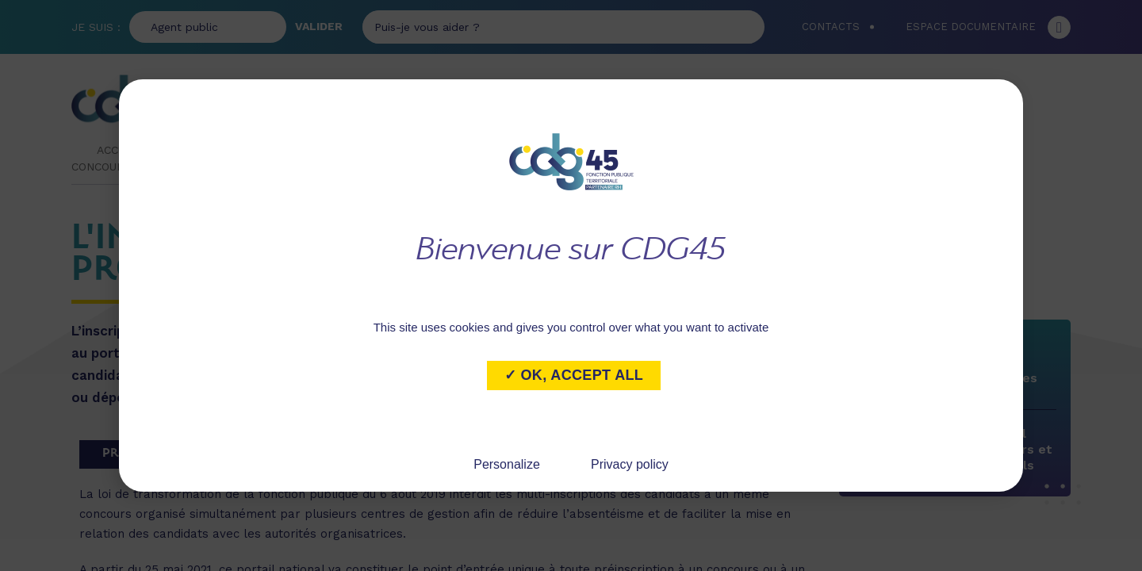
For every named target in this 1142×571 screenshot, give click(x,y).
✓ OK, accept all (573, 375)
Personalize (506, 464)
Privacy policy (630, 464)
